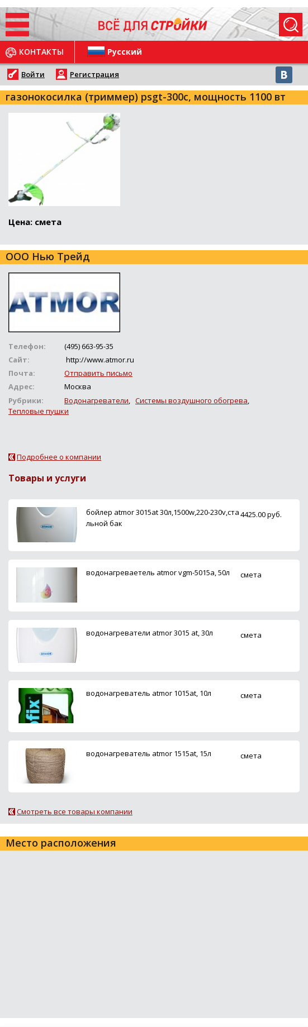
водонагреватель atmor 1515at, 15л (148, 753)
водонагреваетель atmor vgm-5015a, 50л (158, 572)
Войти (33, 74)
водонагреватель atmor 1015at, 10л (148, 693)
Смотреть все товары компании (74, 811)
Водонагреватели (96, 400)
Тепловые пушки (38, 411)
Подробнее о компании (59, 457)
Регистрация (94, 74)
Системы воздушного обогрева (191, 400)
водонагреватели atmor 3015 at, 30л (149, 633)
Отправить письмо (98, 373)
